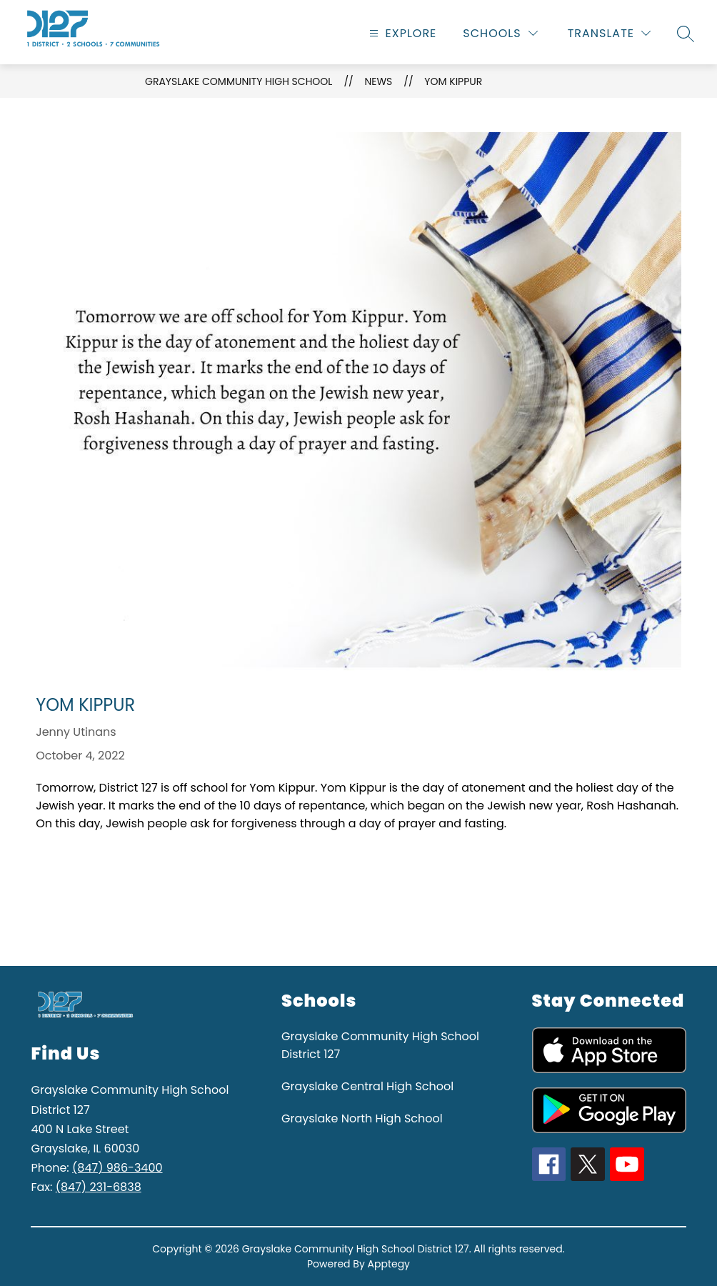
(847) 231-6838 (98, 1187)
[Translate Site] (609, 33)
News (378, 81)
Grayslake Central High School (367, 1086)
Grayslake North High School (362, 1118)
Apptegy (389, 1264)
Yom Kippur (453, 81)
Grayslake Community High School (238, 81)
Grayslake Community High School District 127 (380, 1045)
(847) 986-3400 (117, 1168)
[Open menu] (401, 33)
